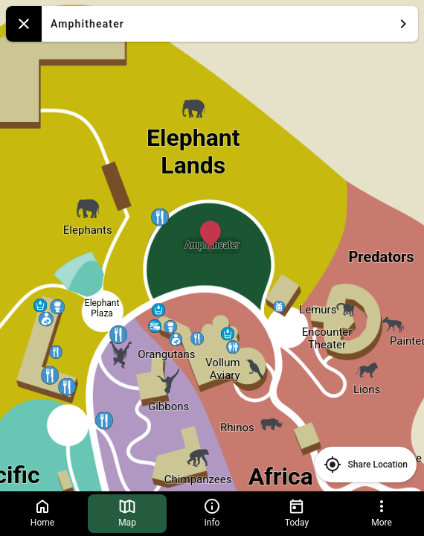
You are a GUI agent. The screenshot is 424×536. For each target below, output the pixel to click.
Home (42, 512)
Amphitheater (231, 24)
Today (297, 512)
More (381, 512)
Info (212, 512)
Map (127, 512)
